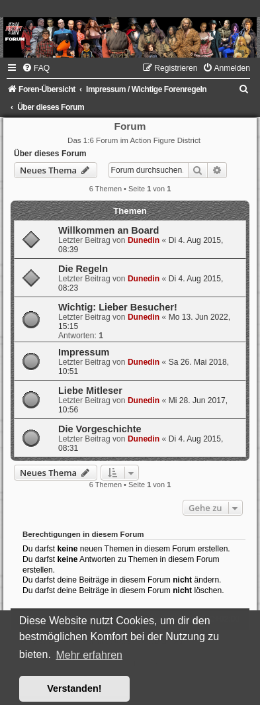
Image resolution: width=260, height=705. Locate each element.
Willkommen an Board (108, 230)
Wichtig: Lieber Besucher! (117, 307)
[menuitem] (36, 68)
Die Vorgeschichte (100, 429)
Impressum (83, 352)
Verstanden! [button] (74, 688)
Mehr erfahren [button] (89, 655)
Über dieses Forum (50, 153)
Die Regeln (83, 268)
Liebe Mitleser (90, 390)
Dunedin (143, 240)
